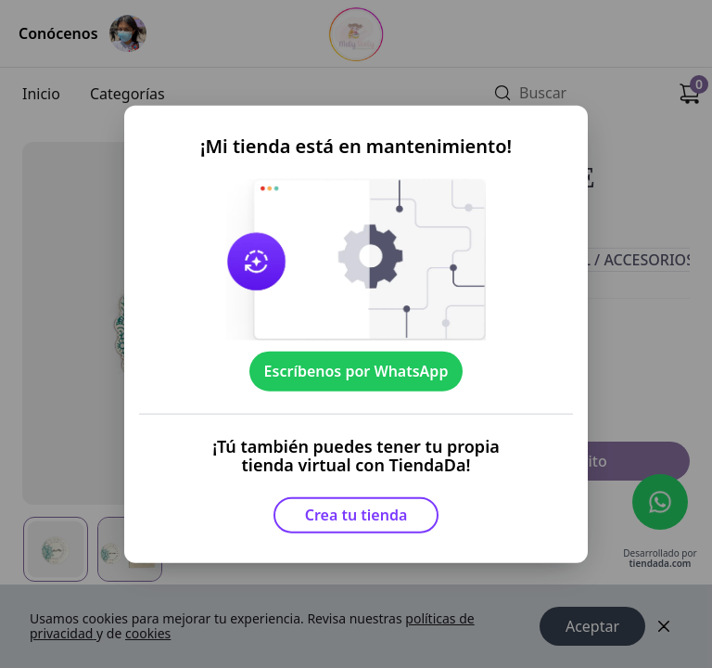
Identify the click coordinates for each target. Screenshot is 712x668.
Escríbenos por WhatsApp (356, 371)
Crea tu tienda (356, 515)
